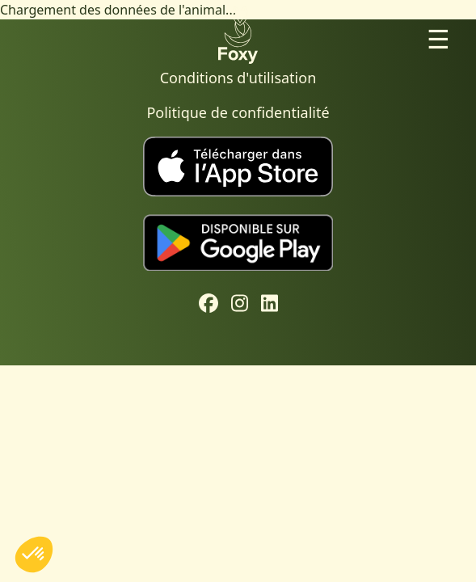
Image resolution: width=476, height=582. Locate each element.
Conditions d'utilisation (238, 77)
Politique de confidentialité (237, 112)
